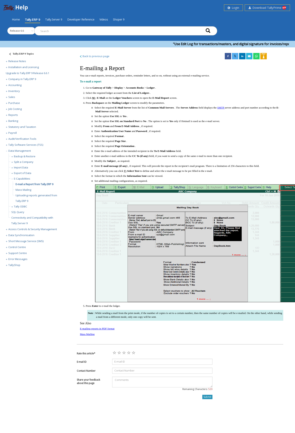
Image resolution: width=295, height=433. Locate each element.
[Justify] (20, 54)
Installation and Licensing (23, 67)
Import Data (21, 167)
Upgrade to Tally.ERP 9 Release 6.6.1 (27, 73)
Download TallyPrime (267, 8)
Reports (13, 115)
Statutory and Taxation (22, 127)
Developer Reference (80, 19)
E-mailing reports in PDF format (97, 328)
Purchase (14, 103)
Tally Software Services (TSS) (25, 145)
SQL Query (17, 212)
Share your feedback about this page (88, 381)
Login (233, 8)
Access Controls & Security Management (32, 229)
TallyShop (14, 265)
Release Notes (17, 61)
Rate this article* (86, 353)
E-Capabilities (22, 178)
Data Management (19, 150)
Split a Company (23, 162)
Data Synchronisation (21, 235)
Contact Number (86, 370)
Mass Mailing (23, 190)
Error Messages (17, 259)
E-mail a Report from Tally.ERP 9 (34, 184)
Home (16, 19)
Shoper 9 (119, 19)
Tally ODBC (20, 206)
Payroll (12, 133)
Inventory (14, 91)
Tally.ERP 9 (32, 20)
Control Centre (17, 247)
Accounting (14, 85)
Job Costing (15, 109)
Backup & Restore (24, 156)
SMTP (221, 107)
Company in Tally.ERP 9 (22, 79)
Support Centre (17, 253)
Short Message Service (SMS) (26, 241)
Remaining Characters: (197, 389)
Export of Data (22, 173)
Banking (13, 121)
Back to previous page (94, 56)
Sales (11, 97)
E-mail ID (82, 362)
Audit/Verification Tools (22, 139)
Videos (103, 19)
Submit (207, 397)
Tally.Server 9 (53, 19)
